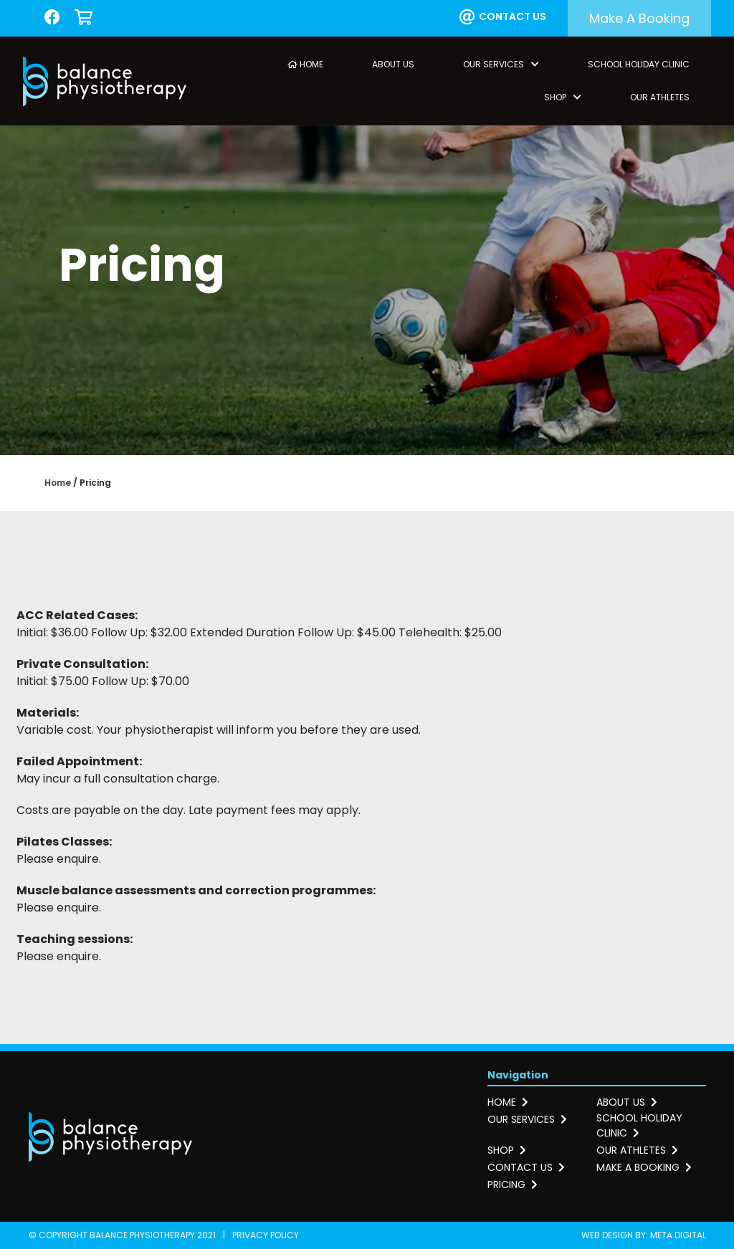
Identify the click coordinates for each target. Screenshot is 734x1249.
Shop (562, 97)
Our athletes (637, 1150)
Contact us (502, 17)
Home (305, 64)
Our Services (501, 64)
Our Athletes (660, 97)
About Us (393, 64)
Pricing (512, 1184)
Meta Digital (678, 1235)
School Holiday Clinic (639, 64)
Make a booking (639, 18)
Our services (527, 1119)
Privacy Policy (265, 1235)
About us (626, 1102)
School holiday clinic (639, 1125)
